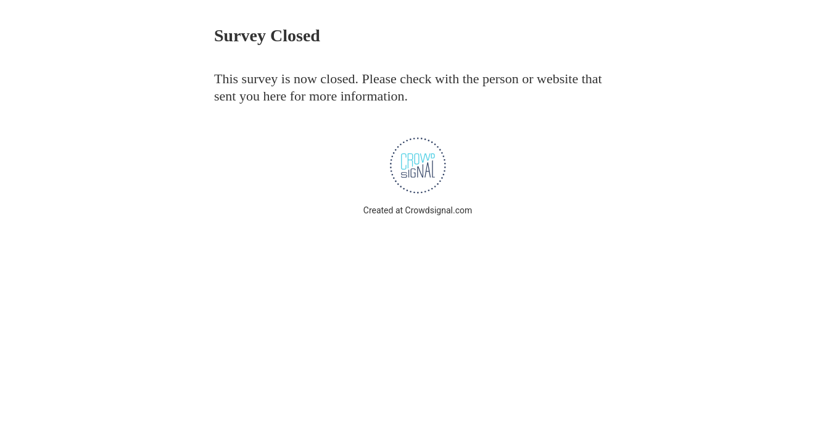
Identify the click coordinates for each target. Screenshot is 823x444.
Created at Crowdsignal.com (417, 210)
